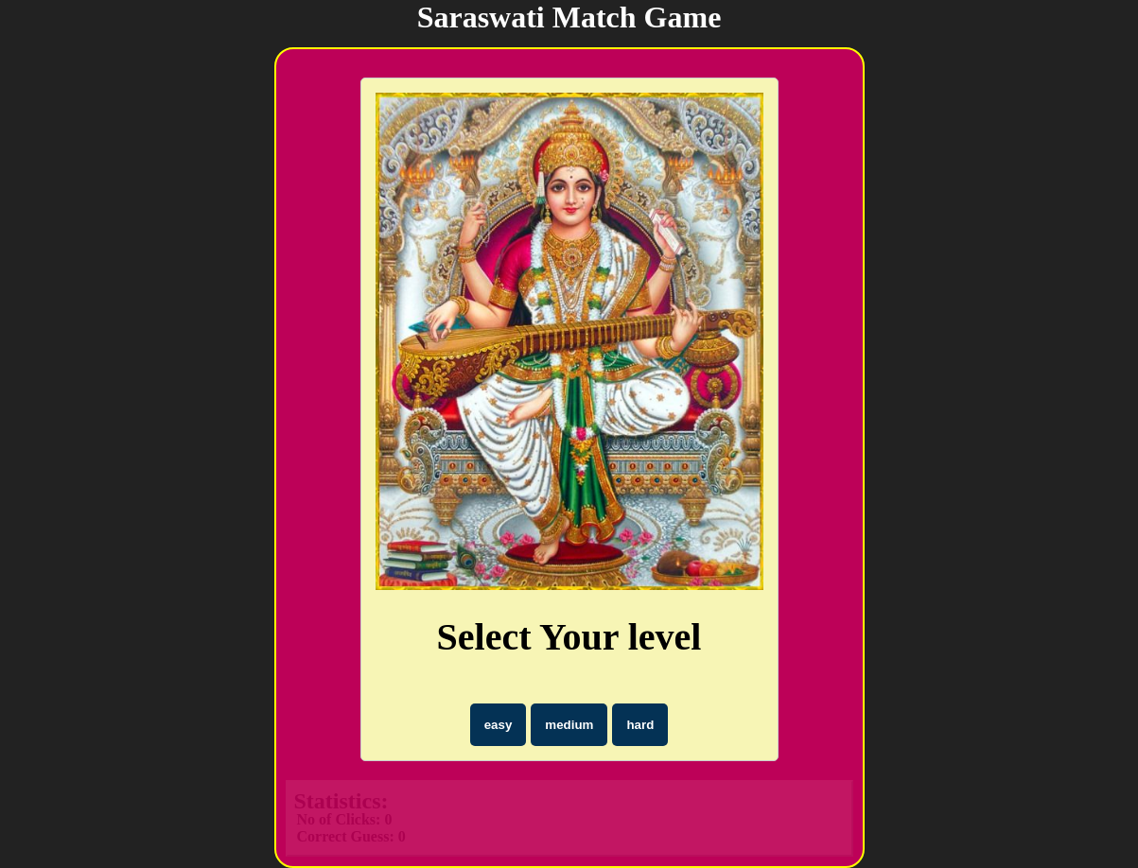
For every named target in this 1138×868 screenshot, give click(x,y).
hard (640, 725)
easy (498, 725)
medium (569, 725)
